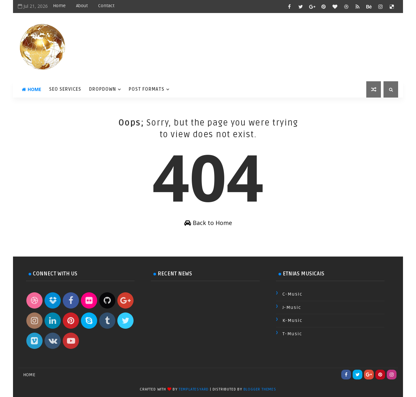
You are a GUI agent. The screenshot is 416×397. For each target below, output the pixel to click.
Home (59, 5)
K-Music (292, 320)
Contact (106, 5)
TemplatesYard (194, 389)
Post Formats (146, 89)
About (82, 5)
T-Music (292, 334)
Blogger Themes (259, 389)
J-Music (291, 307)
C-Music (292, 294)
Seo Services (65, 89)
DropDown (102, 89)
